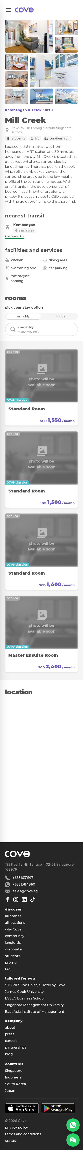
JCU (37, 138)
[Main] (24, 9)
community (14, 936)
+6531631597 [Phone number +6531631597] (22, 878)
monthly (23, 316)
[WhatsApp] (73, 1125)
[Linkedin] (24, 899)
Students (18, 138)
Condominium (60, 138)
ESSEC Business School (25, 998)
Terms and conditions (23, 1134)
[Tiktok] (32, 899)
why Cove (13, 929)
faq (8, 969)
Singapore (13, 1071)
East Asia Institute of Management (34, 1012)
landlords (13, 943)
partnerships (15, 1047)
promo (11, 963)
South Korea (15, 1084)
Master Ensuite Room (33, 655)
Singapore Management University (34, 1005)
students (12, 956)
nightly (60, 316)
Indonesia (13, 1077)
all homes (13, 916)
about (10, 1027)
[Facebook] (7, 899)
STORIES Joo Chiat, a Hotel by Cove (35, 985)
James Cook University (24, 992)
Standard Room (26, 408)
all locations (15, 923)
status (10, 1141)
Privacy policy (16, 1127)
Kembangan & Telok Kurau (29, 110)
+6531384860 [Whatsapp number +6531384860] (23, 884)
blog (9, 1054)
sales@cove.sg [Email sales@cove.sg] (25, 891)
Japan (10, 1091)
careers (11, 1041)
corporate (13, 949)
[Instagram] (15, 899)
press (9, 1034)
